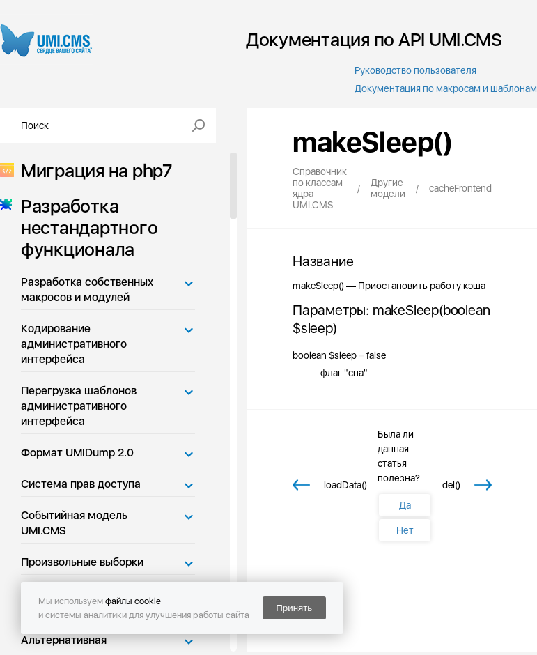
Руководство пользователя (415, 70)
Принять (294, 608)
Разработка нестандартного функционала (85, 227)
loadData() (345, 485)
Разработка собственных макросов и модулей (87, 289)
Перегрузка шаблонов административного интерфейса (79, 406)
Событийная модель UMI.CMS (74, 523)
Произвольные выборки (82, 562)
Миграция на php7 (92, 170)
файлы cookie (133, 601)
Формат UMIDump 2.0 (77, 452)
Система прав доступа (81, 484)
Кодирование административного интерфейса (74, 344)
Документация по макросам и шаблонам (446, 88)
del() (451, 485)
